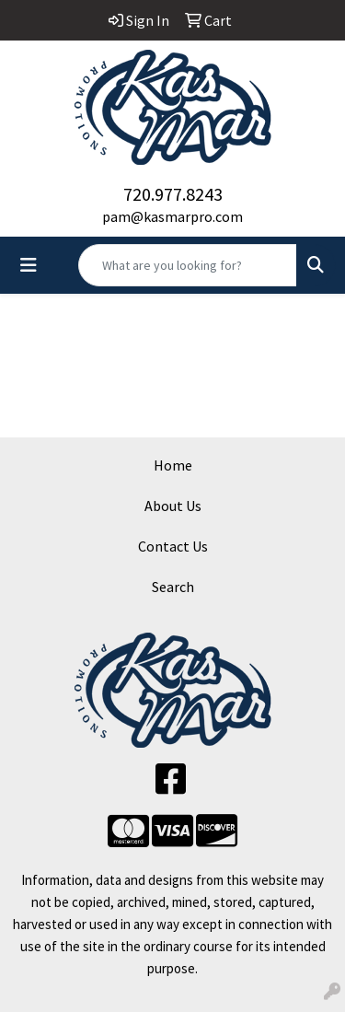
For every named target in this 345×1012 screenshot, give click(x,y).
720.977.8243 (173, 193)
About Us (172, 505)
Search (173, 586)
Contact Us (173, 546)
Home (173, 465)
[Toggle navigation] (28, 265)
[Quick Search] (187, 265)
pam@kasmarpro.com (172, 216)
